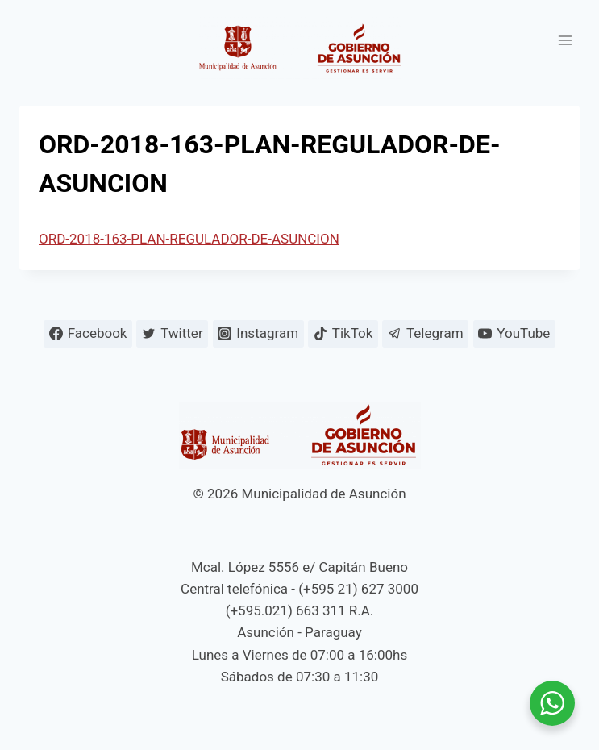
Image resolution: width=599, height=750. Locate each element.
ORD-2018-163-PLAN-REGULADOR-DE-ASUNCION (189, 239)
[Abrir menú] (565, 39)
